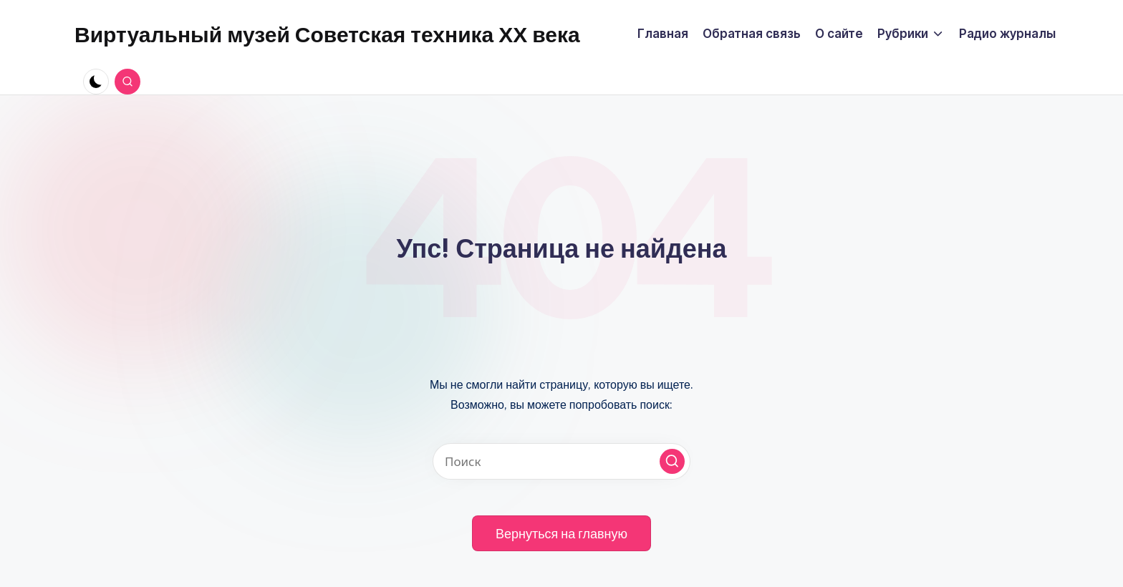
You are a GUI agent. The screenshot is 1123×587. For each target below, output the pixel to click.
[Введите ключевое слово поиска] (561, 461)
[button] (672, 461)
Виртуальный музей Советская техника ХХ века (327, 34)
